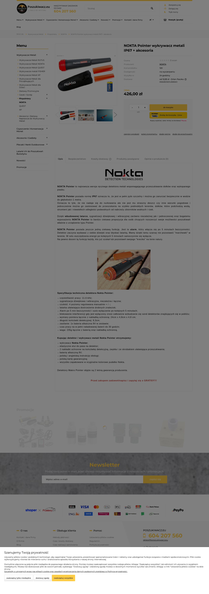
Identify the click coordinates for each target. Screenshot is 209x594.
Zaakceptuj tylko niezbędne (18, 578)
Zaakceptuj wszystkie (63, 578)
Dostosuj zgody (42, 578)
